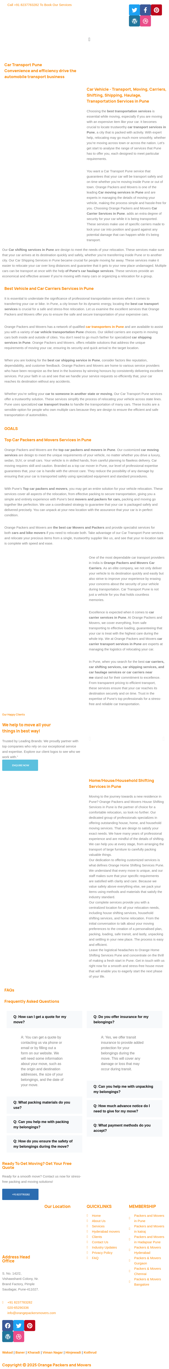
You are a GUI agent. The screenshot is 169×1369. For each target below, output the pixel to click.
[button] (126, 39)
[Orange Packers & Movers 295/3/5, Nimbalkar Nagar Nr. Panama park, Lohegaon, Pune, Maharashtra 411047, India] (63, 1229)
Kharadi (34, 1352)
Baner (20, 1352)
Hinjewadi (73, 1352)
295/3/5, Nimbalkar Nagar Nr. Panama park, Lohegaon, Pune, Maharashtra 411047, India (21, 1233)
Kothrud (90, 1352)
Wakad (7, 1352)
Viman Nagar (53, 1352)
